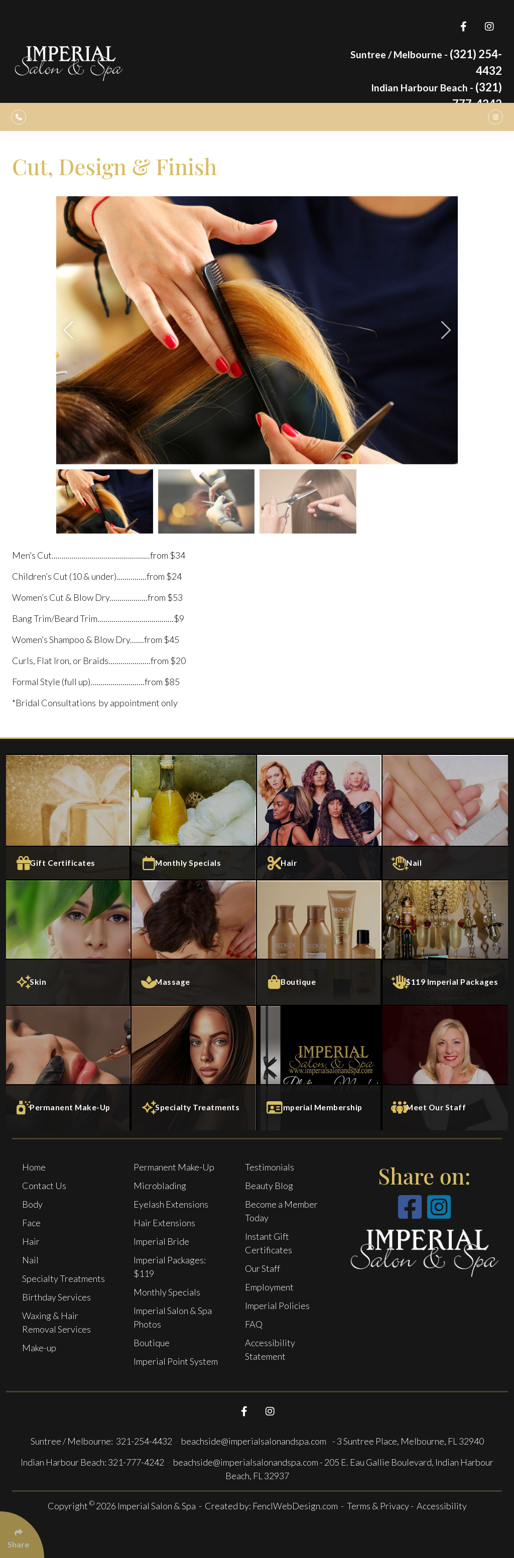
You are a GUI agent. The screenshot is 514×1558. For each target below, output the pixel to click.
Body (32, 1204)
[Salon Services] (319, 816)
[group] (257, 330)
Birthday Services (56, 1297)
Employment (269, 1286)
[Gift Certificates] (69, 816)
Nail (30, 1259)
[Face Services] (69, 942)
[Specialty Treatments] (194, 1067)
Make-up (39, 1347)
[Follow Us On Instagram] (489, 26)
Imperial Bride (161, 1241)
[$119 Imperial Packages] (445, 942)
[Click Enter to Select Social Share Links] (22, 1534)
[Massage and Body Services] (194, 942)
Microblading (160, 1185)
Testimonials (269, 1167)
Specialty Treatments (63, 1278)
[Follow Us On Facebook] (463, 26)
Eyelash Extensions (171, 1204)
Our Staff (262, 1268)
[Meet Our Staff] (445, 1067)
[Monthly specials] (194, 816)
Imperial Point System (176, 1361)
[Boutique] (319, 942)
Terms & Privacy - (381, 1505)
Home (34, 1167)
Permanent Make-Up (174, 1167)
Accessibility (442, 1505)
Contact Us (44, 1185)
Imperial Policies (277, 1305)
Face (31, 1222)
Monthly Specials (167, 1291)
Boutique (152, 1342)
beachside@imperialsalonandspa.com (254, 1441)
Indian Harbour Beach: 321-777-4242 (92, 1462)
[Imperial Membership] (319, 1067)
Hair (31, 1241)
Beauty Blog (269, 1185)
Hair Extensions (164, 1222)
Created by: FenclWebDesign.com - (276, 1505)
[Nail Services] (445, 816)
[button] (69, 330)
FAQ (254, 1324)
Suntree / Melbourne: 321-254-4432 (102, 1441)
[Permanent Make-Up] (69, 1067)
